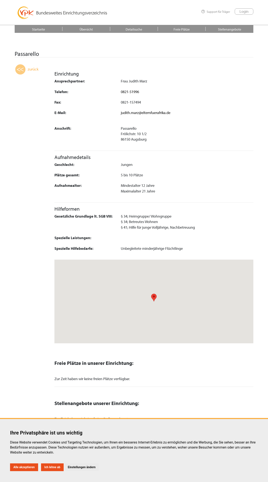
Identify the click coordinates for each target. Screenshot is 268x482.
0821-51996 (130, 91)
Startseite (38, 29)
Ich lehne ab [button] (52, 467)
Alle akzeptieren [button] (24, 467)
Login (244, 11)
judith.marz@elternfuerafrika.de (145, 112)
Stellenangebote (229, 29)
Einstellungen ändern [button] (82, 467)
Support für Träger (215, 11)
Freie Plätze (182, 29)
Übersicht (86, 29)
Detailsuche (134, 29)
